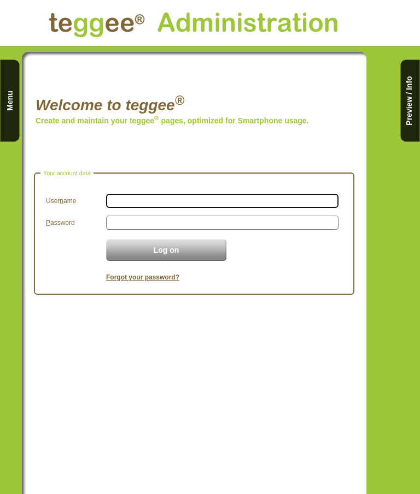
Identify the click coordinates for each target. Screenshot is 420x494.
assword (60, 223)
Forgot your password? (142, 277)
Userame (61, 201)
